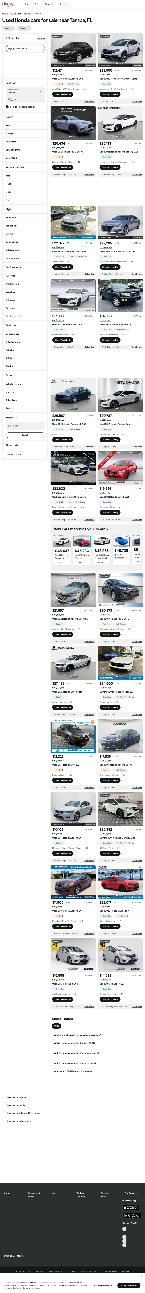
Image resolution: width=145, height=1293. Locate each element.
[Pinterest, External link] (124, 1245)
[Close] (142, 1275)
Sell (36, 4)
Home (5, 13)
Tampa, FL (28, 13)
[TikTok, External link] (124, 1229)
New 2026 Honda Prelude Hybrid (62, 556)
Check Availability (63, 94)
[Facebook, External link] (124, 1233)
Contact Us (38, 1271)
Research (49, 4)
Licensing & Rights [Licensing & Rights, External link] (89, 1271)
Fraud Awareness (109, 1271)
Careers (72, 1271)
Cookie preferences (103, 1285)
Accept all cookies (129, 1285)
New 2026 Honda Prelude (82, 556)
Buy (26, 4)
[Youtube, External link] (124, 1237)
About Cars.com (23, 1271)
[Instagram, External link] (124, 1241)
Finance (63, 4)
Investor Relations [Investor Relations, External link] (56, 1271)
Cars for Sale (15, 13)
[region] (72, 1283)
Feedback (125, 1271)
